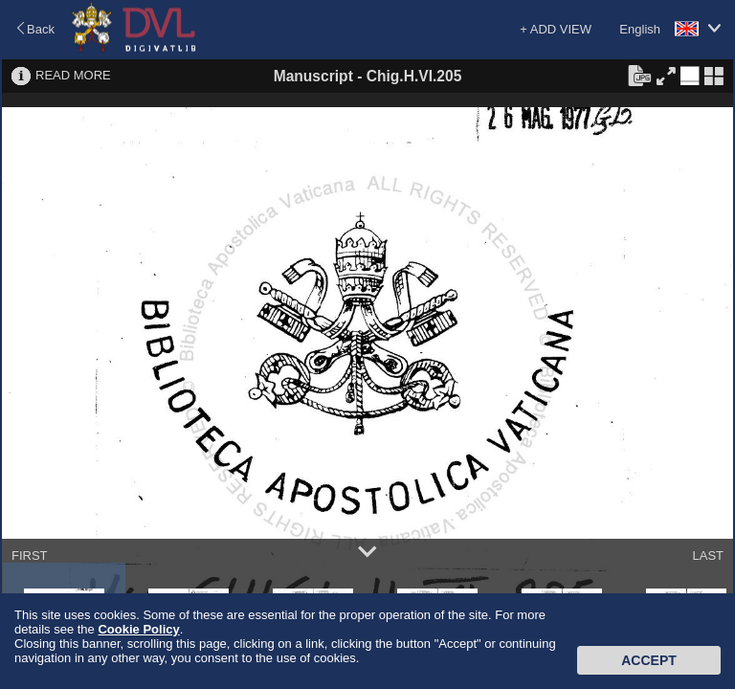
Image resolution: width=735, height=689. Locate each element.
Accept (649, 660)
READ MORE (73, 75)
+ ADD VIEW (555, 29)
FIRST (29, 555)
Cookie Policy (138, 629)
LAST (708, 555)
